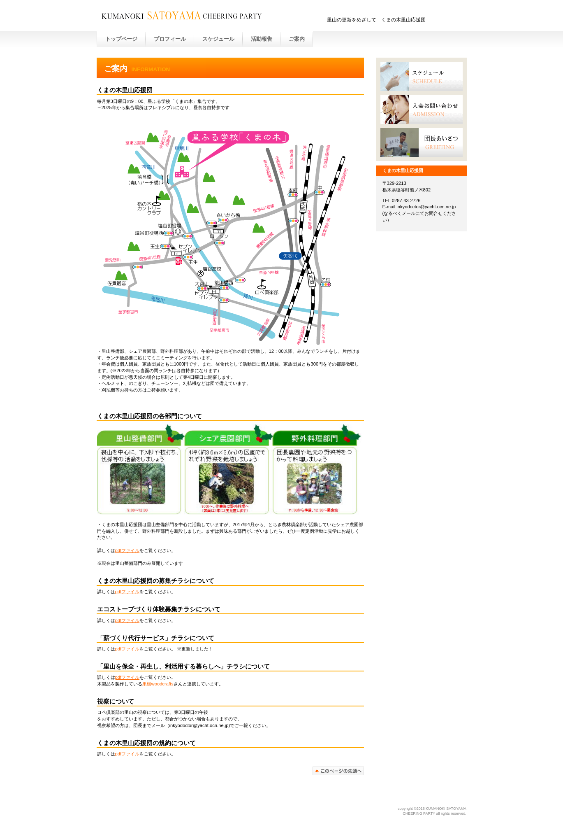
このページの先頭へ (338, 771)
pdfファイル (127, 550)
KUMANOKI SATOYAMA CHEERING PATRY (192, 16)
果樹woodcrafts (158, 683)
